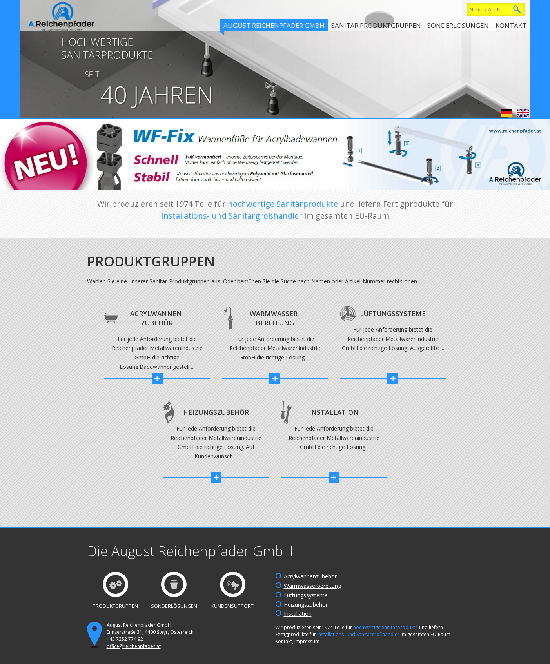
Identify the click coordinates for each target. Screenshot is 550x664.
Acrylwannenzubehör (310, 576)
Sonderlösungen (458, 25)
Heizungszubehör (216, 412)
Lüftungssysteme (393, 313)
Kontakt (511, 25)
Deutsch (506, 113)
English (523, 113)
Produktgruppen (115, 606)
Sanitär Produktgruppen (376, 25)
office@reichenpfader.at (134, 646)
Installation (334, 412)
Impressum (306, 641)
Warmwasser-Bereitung (275, 318)
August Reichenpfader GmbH (274, 25)
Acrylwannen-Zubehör (157, 318)
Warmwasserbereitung (312, 585)
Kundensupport (232, 606)
